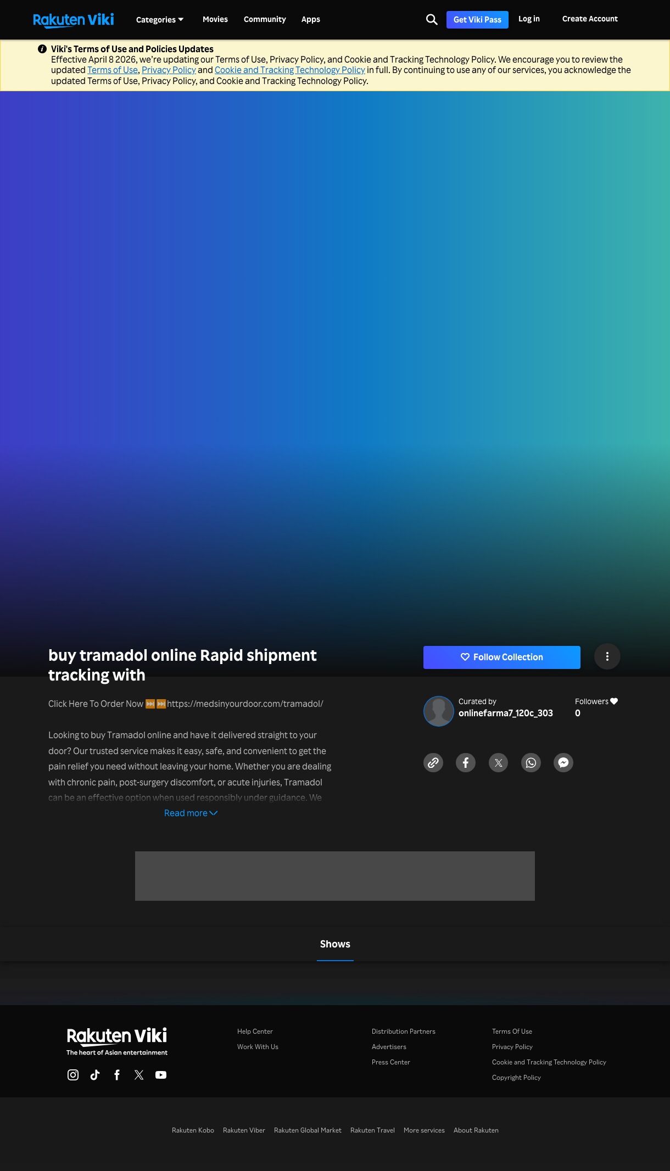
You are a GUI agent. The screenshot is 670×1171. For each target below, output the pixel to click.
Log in (529, 18)
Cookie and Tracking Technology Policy (290, 69)
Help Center (255, 1031)
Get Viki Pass (477, 19)
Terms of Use (112, 69)
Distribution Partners (404, 1031)
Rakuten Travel (372, 1130)
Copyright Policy (516, 1077)
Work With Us (257, 1046)
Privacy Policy (169, 69)
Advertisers (389, 1046)
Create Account (590, 18)
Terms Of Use (512, 1031)
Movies (215, 19)
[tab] (335, 944)
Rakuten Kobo (193, 1130)
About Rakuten (476, 1130)
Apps (311, 19)
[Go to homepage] (74, 20)
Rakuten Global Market (308, 1130)
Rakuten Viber (244, 1130)
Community (265, 19)
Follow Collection (502, 656)
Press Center (391, 1062)
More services (424, 1130)
